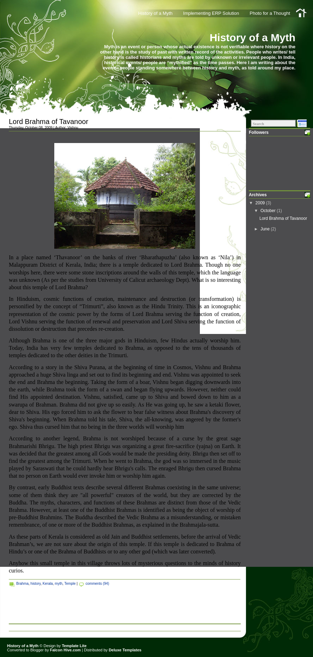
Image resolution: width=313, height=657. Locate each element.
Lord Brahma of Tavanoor (48, 121)
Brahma (22, 583)
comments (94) (97, 583)
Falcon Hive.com (65, 650)
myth (58, 583)
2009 (261, 202)
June (265, 229)
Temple (69, 583)
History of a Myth (252, 37)
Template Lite (74, 646)
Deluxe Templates (125, 650)
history (36, 583)
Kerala (48, 583)
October (268, 210)
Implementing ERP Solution (211, 13)
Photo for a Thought (270, 13)
